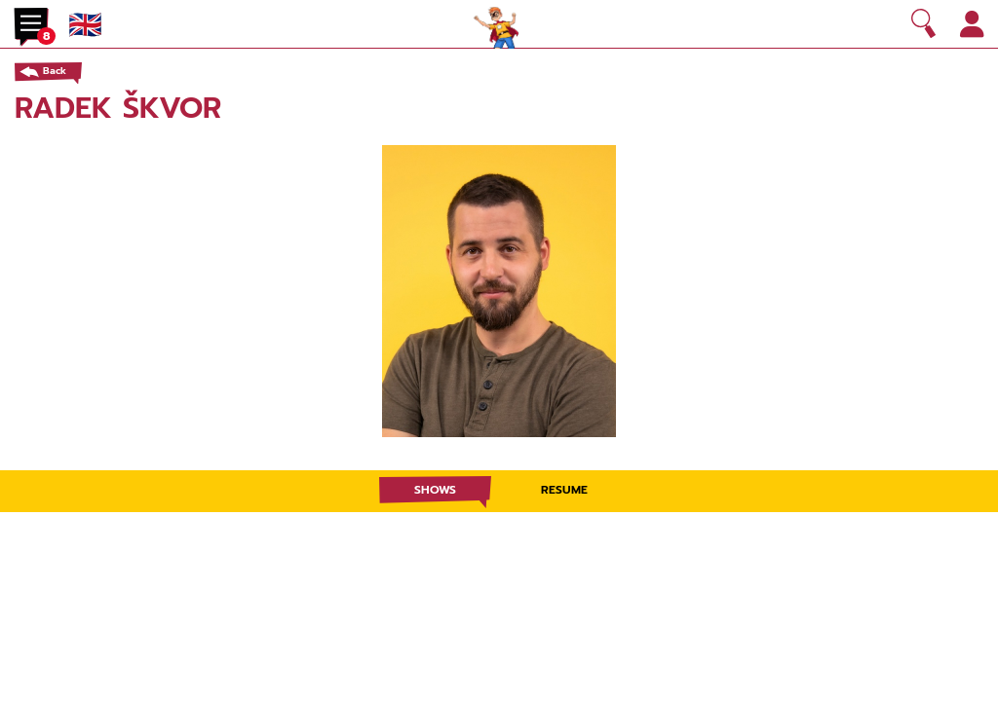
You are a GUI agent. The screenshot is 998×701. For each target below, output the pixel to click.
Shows (435, 489)
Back (54, 70)
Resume (564, 489)
